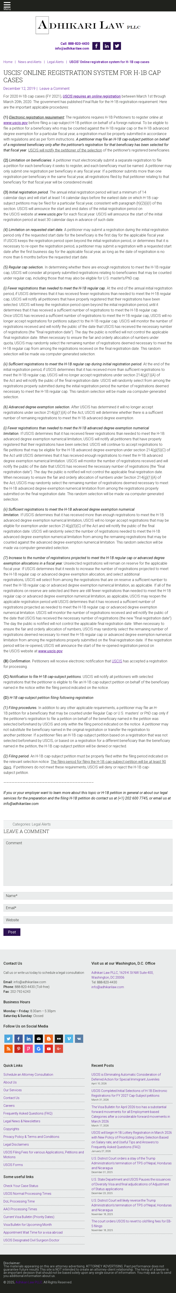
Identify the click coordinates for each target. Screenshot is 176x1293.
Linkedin (107, 46)
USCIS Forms (13, 1165)
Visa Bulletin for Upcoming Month (27, 1225)
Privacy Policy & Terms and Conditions (31, 1137)
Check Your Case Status (20, 1186)
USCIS (117, 661)
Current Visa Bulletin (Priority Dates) (28, 1217)
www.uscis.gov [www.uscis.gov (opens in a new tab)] (15, 123)
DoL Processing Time (19, 1201)
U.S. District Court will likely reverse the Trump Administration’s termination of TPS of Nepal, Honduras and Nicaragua (131, 1205)
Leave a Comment (54, 88)
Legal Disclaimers (16, 1144)
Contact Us (11, 1098)
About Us (10, 1082)
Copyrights (11, 1129)
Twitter (117, 46)
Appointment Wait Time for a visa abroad (33, 1232)
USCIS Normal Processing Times (27, 1193)
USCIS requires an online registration (92, 96)
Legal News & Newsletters (21, 1121)
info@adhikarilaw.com (72, 48)
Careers (9, 1105)
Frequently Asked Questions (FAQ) (27, 1113)
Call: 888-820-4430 (74, 43)
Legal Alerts (41, 824)
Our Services (12, 1090)
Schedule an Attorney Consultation (28, 1074)
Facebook (96, 46)
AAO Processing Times (20, 1209)
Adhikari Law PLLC (87, 26)
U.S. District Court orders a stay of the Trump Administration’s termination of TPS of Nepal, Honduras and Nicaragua (131, 1163)
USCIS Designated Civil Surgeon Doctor (31, 1240)
